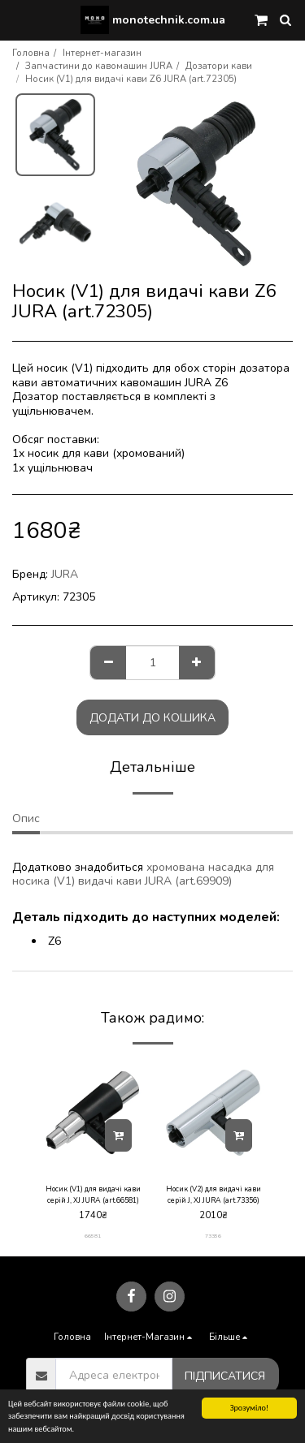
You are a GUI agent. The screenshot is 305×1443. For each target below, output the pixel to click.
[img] (93, 1113)
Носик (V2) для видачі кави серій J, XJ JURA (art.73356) (213, 1194)
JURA (64, 574)
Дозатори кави (218, 66)
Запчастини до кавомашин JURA (98, 66)
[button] (18, 19)
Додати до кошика (152, 718)
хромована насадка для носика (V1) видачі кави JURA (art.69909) (143, 874)
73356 (213, 1235)
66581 (93, 1235)
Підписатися (225, 1376)
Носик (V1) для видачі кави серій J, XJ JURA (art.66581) (93, 1194)
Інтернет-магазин (102, 53)
